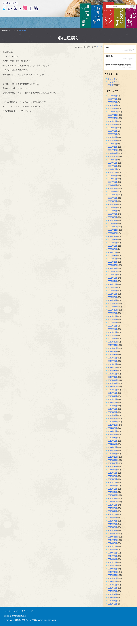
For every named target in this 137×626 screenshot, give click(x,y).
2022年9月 (112, 236)
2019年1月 (112, 377)
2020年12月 (113, 303)
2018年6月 (112, 399)
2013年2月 (112, 594)
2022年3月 (112, 256)
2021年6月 (112, 284)
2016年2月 (112, 489)
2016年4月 (112, 482)
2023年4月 (112, 214)
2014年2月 (112, 565)
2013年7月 (112, 588)
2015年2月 (112, 527)
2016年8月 (112, 470)
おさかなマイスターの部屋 (131, 15)
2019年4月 (112, 367)
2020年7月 (112, 319)
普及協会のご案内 (119, 15)
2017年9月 (112, 428)
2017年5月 (112, 441)
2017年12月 (113, 418)
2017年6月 (112, 438)
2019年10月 (113, 348)
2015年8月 (112, 508)
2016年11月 (113, 460)
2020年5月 (112, 326)
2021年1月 (112, 300)
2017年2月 (112, 450)
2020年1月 (112, 339)
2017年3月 (112, 447)
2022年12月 (113, 227)
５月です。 (120, 58)
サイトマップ (27, 611)
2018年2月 (112, 412)
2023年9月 (112, 198)
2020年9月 (112, 313)
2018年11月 (113, 383)
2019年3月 (112, 370)
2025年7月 (112, 128)
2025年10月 (113, 118)
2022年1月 (112, 262)
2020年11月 (113, 307)
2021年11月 (113, 268)
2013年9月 (112, 581)
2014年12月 (113, 534)
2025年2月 (112, 144)
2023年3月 (112, 217)
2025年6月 (112, 131)
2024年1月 (112, 185)
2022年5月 (112, 249)
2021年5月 (112, 287)
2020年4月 (112, 329)
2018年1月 (112, 415)
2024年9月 (112, 160)
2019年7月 (112, 358)
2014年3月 (112, 562)
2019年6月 (112, 361)
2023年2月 (112, 220)
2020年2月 (112, 335)
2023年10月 (113, 195)
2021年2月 (112, 297)
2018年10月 (113, 386)
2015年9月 (112, 505)
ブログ (13, 30)
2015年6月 (112, 514)
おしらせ (111, 78)
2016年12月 (113, 457)
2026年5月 (112, 96)
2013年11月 (113, 575)
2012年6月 (112, 601)
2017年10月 (113, 425)
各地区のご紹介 (96, 15)
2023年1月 (112, 224)
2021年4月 (112, 291)
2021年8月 (112, 278)
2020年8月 (112, 316)
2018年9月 (112, 390)
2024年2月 (112, 182)
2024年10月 (113, 156)
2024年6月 (112, 169)
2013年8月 (112, 585)
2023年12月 (113, 188)
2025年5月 (112, 134)
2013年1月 (112, 597)
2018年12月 (113, 380)
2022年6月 (112, 246)
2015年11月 (113, 498)
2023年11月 (113, 192)
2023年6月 (112, 208)
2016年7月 (112, 473)
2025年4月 (112, 137)
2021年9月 (112, 275)
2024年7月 (112, 166)
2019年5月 (112, 364)
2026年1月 (112, 108)
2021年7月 (112, 281)
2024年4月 (112, 176)
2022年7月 (112, 243)
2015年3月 (112, 524)
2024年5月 (112, 172)
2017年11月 (113, 422)
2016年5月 (112, 479)
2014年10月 (113, 540)
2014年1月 (112, 569)
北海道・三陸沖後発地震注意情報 (120, 66)
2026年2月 (112, 105)
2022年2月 (112, 259)
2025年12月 (113, 112)
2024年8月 (112, 163)
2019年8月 (112, 354)
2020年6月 (112, 323)
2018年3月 (112, 409)
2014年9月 (112, 543)
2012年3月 (112, 604)
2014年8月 (112, 546)
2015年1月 (112, 530)
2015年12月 (113, 495)
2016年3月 (112, 486)
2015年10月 (113, 502)
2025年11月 (113, 115)
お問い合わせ (12, 611)
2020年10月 (113, 310)
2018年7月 (112, 396)
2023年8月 (112, 201)
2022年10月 (113, 233)
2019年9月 (112, 351)
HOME (5, 30)
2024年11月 (113, 153)
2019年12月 (113, 342)
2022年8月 (112, 240)
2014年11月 (113, 537)
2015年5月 (112, 518)
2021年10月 (113, 271)
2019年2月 (112, 374)
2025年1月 (112, 147)
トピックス (112, 82)
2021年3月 (112, 294)
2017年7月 (112, 434)
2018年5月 (112, 402)
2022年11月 (113, 230)
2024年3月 (112, 179)
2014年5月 (112, 556)
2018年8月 (112, 393)
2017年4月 (112, 444)
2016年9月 (112, 466)
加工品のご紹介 (85, 15)
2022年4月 (112, 252)
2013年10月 (113, 578)
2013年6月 (112, 591)
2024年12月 (113, 150)
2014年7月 (112, 550)
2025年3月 (112, 140)
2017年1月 (112, 454)
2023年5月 (112, 211)
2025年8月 (112, 124)
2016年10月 (113, 463)
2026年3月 (112, 102)
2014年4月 (112, 559)
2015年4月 (112, 521)
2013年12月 (113, 572)
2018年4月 (112, 406)
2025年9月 (112, 121)
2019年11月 (113, 345)
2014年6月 (112, 553)
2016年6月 (112, 476)
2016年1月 (112, 492)
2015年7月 (112, 511)
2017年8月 (112, 431)
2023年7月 (112, 204)
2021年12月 (113, 265)
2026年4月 (112, 99)
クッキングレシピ (108, 15)
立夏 (120, 49)
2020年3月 (112, 332)
